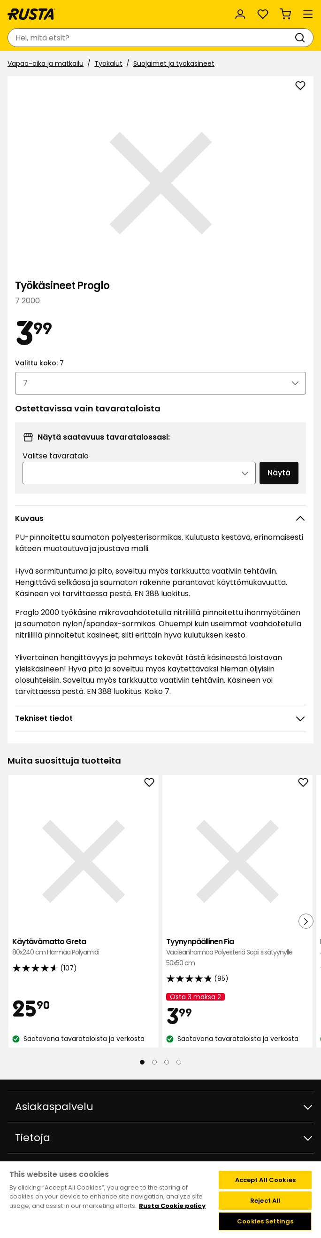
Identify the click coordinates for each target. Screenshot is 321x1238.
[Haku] (301, 37)
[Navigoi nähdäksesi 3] (166, 1062)
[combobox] (151, 37)
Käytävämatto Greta (83, 947)
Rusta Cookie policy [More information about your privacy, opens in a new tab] (172, 1205)
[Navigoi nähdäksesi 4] (178, 1062)
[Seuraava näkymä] (305, 921)
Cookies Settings (265, 1221)
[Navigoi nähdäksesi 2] (154, 1062)
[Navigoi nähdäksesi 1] (142, 1062)
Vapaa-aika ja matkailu (46, 63)
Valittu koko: (39, 363)
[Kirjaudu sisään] (240, 14)
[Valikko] (308, 14)
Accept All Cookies (265, 1179)
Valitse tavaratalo (56, 455)
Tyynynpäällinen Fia (237, 952)
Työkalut (108, 63)
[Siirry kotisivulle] (31, 14)
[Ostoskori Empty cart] (285, 14)
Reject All (265, 1200)
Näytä (279, 472)
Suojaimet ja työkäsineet (173, 63)
